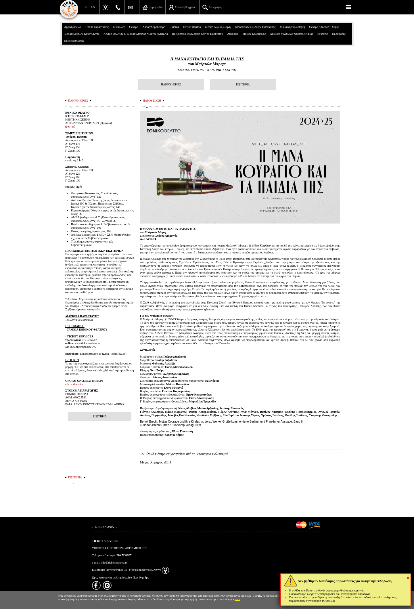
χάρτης (70, 126)
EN (93, 7)
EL (86, 7)
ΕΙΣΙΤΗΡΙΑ (243, 84)
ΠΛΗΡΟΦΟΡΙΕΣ (171, 84)
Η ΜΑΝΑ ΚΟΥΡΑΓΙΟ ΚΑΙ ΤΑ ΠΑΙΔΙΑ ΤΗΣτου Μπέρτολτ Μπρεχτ (207, 61)
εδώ (237, 599)
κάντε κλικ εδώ (74, 384)
